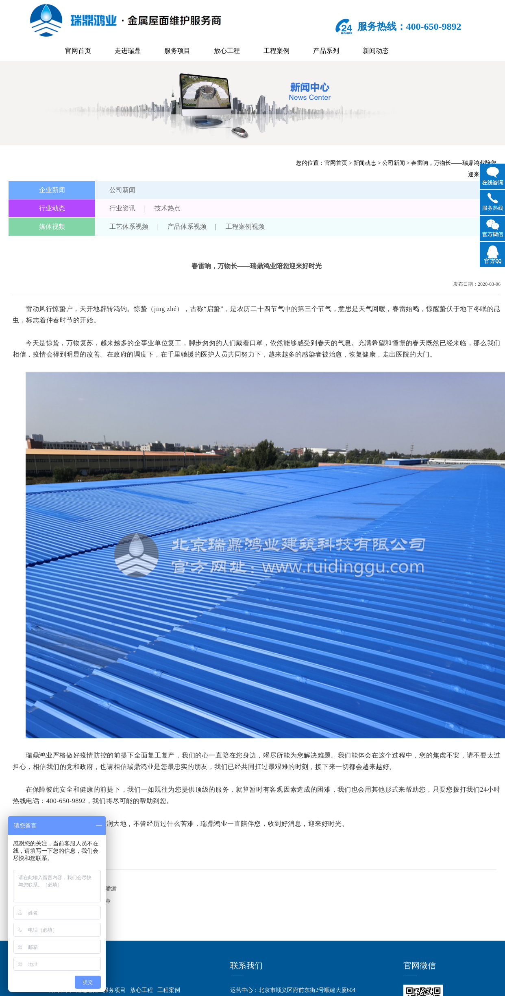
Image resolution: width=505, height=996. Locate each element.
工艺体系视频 (128, 226)
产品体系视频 (187, 226)
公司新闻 (393, 163)
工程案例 (276, 50)
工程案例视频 (245, 226)
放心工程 (227, 50)
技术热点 (168, 208)
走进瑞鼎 (128, 50)
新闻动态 (376, 50)
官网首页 (78, 50)
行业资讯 (122, 208)
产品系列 (326, 50)
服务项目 (177, 50)
